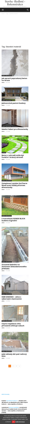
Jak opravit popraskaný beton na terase (14, 79)
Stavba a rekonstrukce (6, 75)
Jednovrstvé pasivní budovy (14, 103)
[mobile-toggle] (2, 10)
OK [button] (13, 421)
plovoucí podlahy (13, 407)
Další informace (20, 421)
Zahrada (4, 152)
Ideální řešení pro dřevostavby (15, 129)
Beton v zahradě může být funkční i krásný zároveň (13, 156)
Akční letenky (5, 394)
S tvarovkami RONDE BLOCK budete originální (13, 219)
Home (3, 13)
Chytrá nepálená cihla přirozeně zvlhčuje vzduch (13, 325)
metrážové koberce (12, 400)
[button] (28, 10)
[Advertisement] (15, 30)
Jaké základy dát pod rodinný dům (14, 355)
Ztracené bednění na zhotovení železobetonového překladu (14, 266)
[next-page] (19, 366)
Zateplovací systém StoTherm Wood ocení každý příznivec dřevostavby (14, 185)
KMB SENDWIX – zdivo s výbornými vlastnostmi (12, 298)
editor (3, 82)
